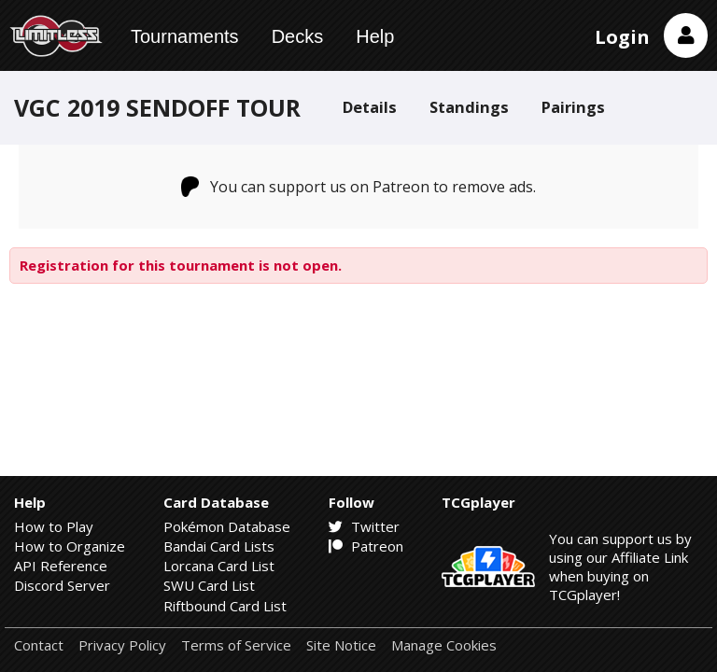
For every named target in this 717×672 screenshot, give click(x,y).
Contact (38, 645)
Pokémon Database (226, 526)
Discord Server (62, 585)
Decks (298, 36)
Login (622, 36)
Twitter (364, 526)
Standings (469, 107)
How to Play (53, 526)
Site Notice (341, 645)
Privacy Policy (122, 645)
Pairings (573, 107)
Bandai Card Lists (218, 546)
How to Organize (69, 546)
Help (375, 36)
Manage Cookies (444, 645)
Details (370, 107)
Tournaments (185, 36)
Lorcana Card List (218, 565)
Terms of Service (236, 645)
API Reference (60, 565)
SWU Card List (209, 585)
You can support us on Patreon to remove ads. (359, 186)
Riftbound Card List (225, 605)
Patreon (366, 546)
